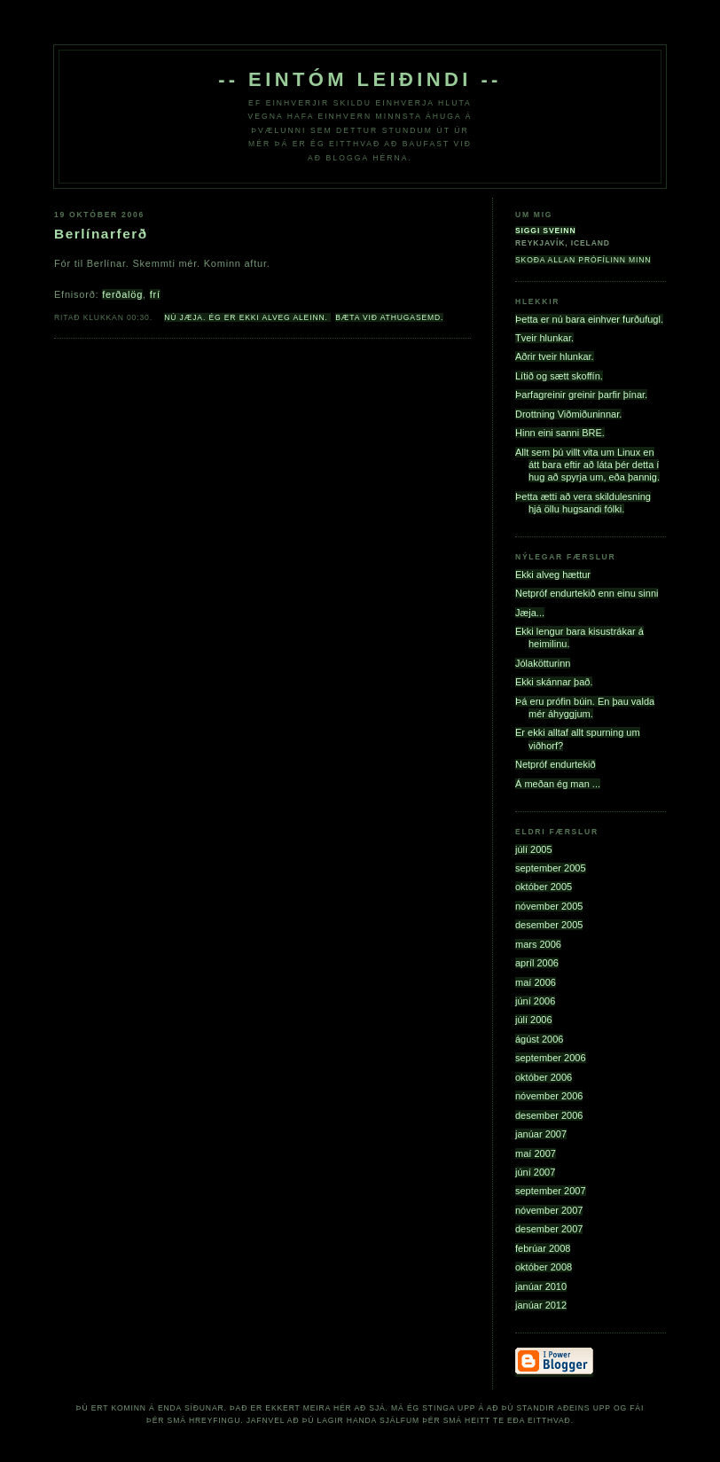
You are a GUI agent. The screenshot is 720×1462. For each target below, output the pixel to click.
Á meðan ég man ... (557, 783)
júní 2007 (535, 1172)
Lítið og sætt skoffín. (559, 376)
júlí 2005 (533, 849)
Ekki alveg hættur (553, 574)
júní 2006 (535, 1001)
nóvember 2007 (549, 1210)
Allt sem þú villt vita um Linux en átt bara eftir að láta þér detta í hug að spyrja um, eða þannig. (587, 465)
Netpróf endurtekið (555, 764)
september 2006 (550, 1057)
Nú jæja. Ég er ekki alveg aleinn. (247, 317)
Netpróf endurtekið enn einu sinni (586, 593)
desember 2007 (549, 1229)
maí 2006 (535, 982)
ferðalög (122, 294)
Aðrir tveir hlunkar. (554, 356)
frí (155, 294)
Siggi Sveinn (545, 230)
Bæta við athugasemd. (389, 317)
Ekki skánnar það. (553, 681)
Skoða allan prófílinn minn (583, 259)
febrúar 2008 (542, 1248)
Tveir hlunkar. (544, 337)
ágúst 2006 (539, 1039)
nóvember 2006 (549, 1096)
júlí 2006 (533, 1019)
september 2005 (550, 868)
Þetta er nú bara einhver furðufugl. (589, 319)
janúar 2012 (541, 1305)
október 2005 (543, 886)
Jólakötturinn (542, 663)
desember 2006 (549, 1115)
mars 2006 (538, 944)
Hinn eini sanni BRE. (560, 432)
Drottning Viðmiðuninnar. (568, 414)
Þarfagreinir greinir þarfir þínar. (581, 394)
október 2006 (543, 1077)
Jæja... (529, 612)
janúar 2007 (541, 1134)
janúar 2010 (541, 1286)
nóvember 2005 (549, 906)
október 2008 (543, 1267)
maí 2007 (535, 1153)
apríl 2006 (537, 963)
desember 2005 (549, 924)
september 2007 (550, 1190)
